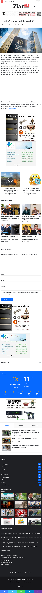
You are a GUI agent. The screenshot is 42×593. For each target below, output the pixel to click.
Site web (3, 286)
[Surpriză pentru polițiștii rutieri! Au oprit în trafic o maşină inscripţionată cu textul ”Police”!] (6, 441)
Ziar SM (4, 25)
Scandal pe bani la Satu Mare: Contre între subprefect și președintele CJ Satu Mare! (31, 218)
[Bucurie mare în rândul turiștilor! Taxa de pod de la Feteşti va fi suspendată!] (21, 504)
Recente (20, 425)
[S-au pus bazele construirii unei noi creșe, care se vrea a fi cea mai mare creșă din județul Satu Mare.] (7, 496)
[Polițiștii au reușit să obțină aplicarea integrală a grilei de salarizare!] (34, 504)
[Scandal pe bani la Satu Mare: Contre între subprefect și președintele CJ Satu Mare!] (31, 209)
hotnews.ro (12, 108)
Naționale (4, 472)
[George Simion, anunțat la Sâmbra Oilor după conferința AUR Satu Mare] (10, 209)
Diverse (4, 466)
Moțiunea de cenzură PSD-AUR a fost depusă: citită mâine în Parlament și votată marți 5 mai (30, 238)
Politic (3, 482)
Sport (3, 479)
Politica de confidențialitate (15, 582)
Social (3, 469)
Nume (3, 274)
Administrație (5, 477)
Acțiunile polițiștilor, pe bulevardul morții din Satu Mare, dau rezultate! (20, 546)
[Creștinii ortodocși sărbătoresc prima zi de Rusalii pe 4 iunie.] (7, 504)
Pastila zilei (5, 474)
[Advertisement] (21, 89)
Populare (7, 425)
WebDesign (25, 579)
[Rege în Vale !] (34, 496)
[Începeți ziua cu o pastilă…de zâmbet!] (21, 521)
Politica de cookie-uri (28, 582)
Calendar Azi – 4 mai (9, 1)
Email (3, 280)
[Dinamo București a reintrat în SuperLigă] (21, 513)
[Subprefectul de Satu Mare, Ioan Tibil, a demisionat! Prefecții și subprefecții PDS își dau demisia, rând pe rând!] (10, 229)
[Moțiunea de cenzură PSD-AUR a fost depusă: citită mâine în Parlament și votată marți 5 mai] (31, 229)
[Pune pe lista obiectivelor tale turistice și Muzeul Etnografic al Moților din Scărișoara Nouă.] (34, 521)
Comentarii (34, 425)
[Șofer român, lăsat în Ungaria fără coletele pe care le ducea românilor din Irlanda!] (6, 448)
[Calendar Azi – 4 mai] (7, 521)
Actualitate (5, 464)
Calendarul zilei (6, 485)
